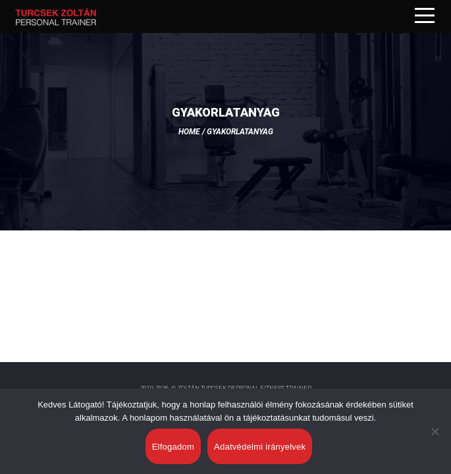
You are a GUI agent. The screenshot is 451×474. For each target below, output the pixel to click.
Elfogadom (173, 447)
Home (189, 131)
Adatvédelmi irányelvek (259, 447)
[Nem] (434, 431)
